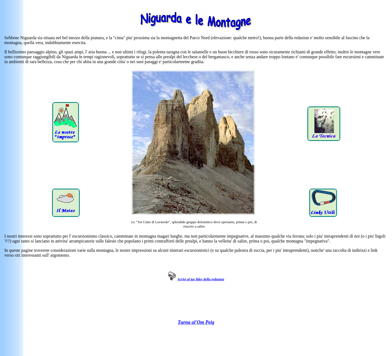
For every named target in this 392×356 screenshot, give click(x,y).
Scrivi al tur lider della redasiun (201, 279)
